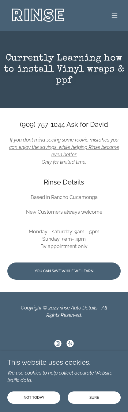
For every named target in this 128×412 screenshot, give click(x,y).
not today (34, 397)
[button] (114, 16)
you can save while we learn (64, 271)
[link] (38, 19)
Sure (94, 397)
